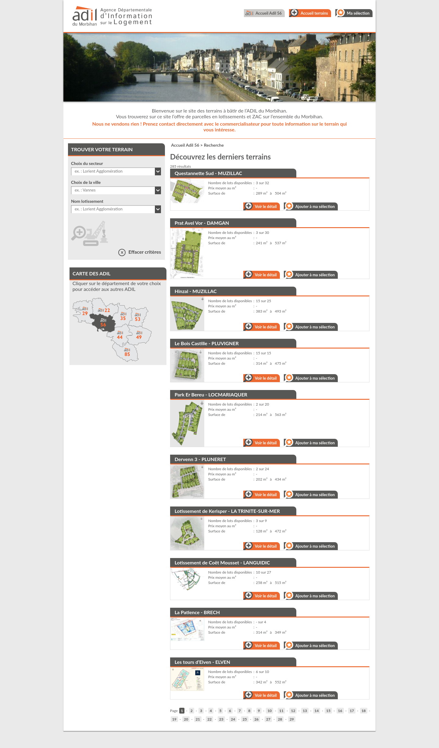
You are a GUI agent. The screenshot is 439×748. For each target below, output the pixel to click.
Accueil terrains (314, 13)
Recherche (214, 145)
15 (328, 710)
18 (364, 710)
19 (174, 719)
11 (281, 710)
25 (245, 719)
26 (256, 719)
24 (233, 719)
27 (268, 719)
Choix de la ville (86, 182)
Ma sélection (358, 13)
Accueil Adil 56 (268, 13)
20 (186, 719)
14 (317, 710)
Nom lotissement (87, 201)
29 (292, 719)
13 (305, 710)
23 (221, 719)
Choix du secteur (87, 163)
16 (340, 710)
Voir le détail (266, 206)
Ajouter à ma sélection (315, 206)
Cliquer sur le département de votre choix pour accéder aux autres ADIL (117, 286)
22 (209, 719)
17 (352, 710)
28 (280, 719)
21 (198, 719)
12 (293, 710)
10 (269, 710)
